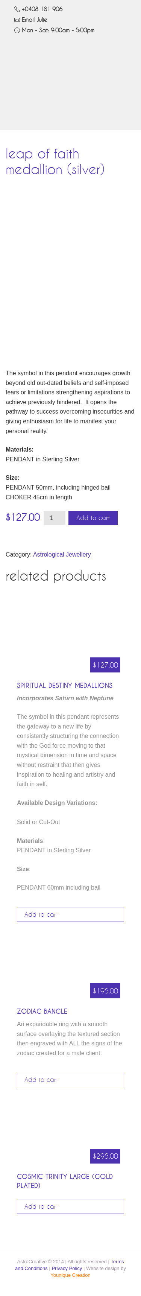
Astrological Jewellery (62, 554)
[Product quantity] (54, 518)
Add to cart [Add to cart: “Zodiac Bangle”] (41, 1080)
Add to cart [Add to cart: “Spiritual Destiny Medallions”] (41, 915)
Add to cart (93, 518)
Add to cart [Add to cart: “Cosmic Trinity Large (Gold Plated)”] (41, 1207)
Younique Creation (70, 1275)
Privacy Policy (67, 1268)
